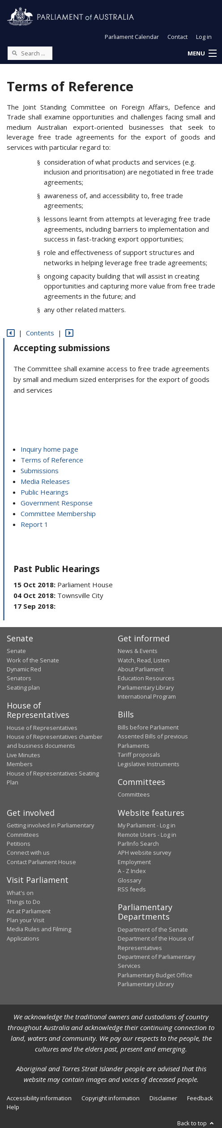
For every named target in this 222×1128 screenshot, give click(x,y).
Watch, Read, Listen (144, 660)
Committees (134, 794)
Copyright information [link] (110, 1098)
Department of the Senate (153, 929)
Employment (134, 862)
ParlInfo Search (138, 844)
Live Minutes (23, 755)
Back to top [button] (196, 1123)
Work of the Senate (33, 660)
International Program (147, 696)
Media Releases (45, 481)
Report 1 (34, 524)
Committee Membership (58, 513)
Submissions (40, 470)
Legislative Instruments (148, 764)
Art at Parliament (29, 911)
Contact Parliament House (41, 862)
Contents (40, 332)
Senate (16, 651)
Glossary (129, 880)
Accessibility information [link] (39, 1098)
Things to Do (23, 902)
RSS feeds (132, 889)
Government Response (57, 502)
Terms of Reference (52, 459)
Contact (177, 37)
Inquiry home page (49, 449)
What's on (20, 893)
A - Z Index (132, 871)
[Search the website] (30, 53)
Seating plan (23, 687)
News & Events (138, 651)
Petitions (18, 844)
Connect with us (28, 852)
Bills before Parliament (148, 727)
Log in (204, 37)
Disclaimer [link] (163, 1098)
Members (20, 764)
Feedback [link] (200, 1098)
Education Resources (146, 678)
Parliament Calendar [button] (132, 37)
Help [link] (13, 1107)
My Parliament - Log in (146, 825)
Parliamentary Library (146, 687)
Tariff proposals (139, 755)
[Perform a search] (14, 52)
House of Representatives (42, 728)
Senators (19, 678)
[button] (202, 53)
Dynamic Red (24, 669)
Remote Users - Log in (147, 835)
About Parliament (141, 669)
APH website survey (144, 852)
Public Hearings (44, 492)
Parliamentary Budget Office (155, 975)
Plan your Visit (25, 920)
